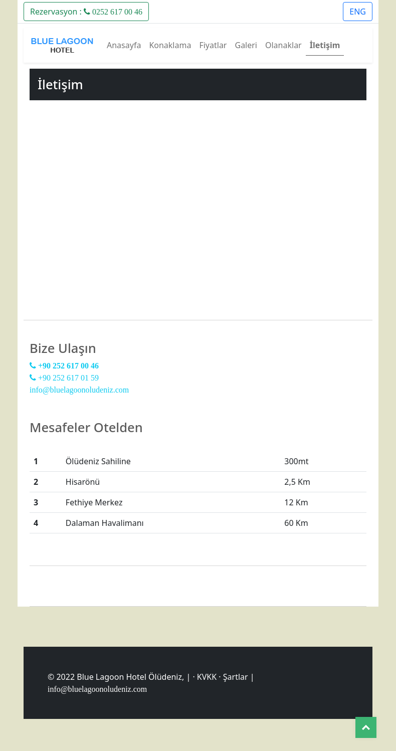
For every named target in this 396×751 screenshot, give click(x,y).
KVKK (207, 676)
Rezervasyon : (86, 11)
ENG (357, 11)
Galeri (246, 45)
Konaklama (170, 45)
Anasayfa (124, 45)
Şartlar (235, 676)
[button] (86, 10)
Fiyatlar (213, 45)
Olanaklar (283, 45)
